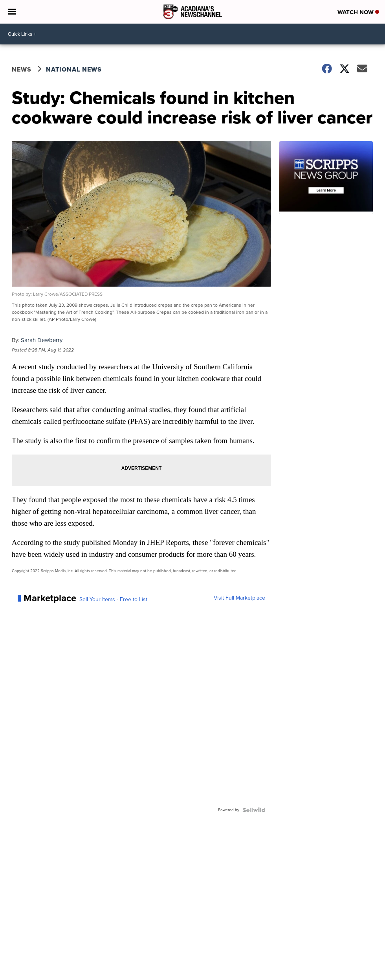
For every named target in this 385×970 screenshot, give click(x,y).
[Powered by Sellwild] (253, 810)
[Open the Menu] (12, 12)
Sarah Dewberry (41, 340)
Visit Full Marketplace (239, 598)
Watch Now (358, 12)
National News (74, 69)
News (21, 69)
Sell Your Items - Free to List (113, 599)
